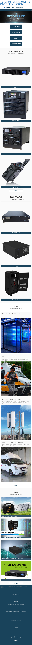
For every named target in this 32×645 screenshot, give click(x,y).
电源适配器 (9, 586)
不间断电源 (18, 586)
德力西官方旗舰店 (13, 586)
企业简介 (13, 594)
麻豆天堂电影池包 (22, 604)
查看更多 (16, 191)
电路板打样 (21, 586)
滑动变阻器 (25, 586)
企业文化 (19, 594)
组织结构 (16, 594)
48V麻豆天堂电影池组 (9, 611)
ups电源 (6, 586)
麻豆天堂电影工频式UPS (11, 604)
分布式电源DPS (17, 604)
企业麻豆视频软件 (13, 620)
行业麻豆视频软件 (18, 620)
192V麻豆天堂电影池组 (16, 611)
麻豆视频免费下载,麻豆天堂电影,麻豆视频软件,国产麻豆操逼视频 (15, 3)
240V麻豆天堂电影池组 (23, 611)
